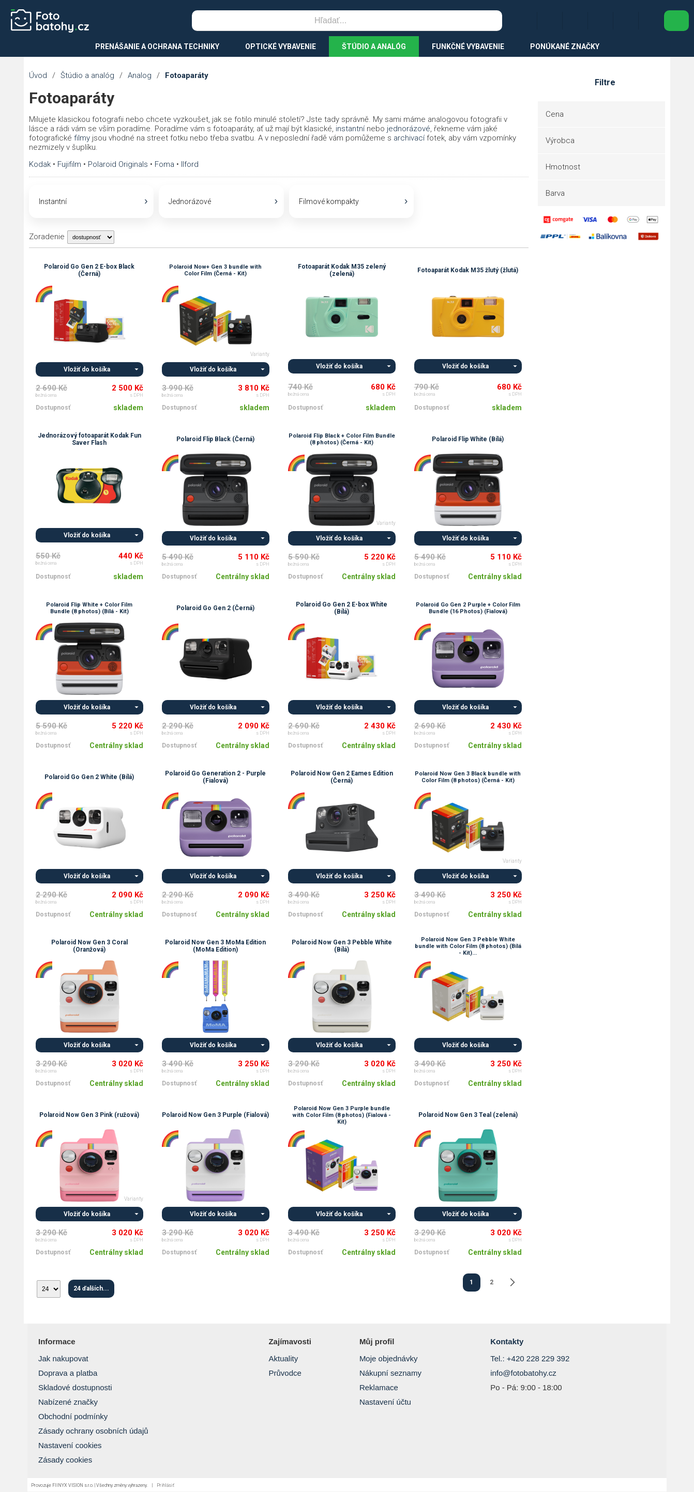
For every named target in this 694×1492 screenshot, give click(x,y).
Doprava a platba (67, 1373)
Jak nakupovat (63, 1359)
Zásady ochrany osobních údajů (93, 1431)
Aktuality (283, 1359)
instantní (350, 128)
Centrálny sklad (242, 577)
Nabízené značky (68, 1402)
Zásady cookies (65, 1460)
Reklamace (378, 1388)
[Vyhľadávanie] (330, 20)
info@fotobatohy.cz (523, 1373)
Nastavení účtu (385, 1402)
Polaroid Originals (118, 164)
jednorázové (408, 128)
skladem (128, 408)
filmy (82, 138)
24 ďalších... (91, 1289)
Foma (164, 164)
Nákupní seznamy (390, 1373)
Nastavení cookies (70, 1445)
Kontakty (506, 1342)
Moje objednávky (388, 1359)
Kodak (40, 164)
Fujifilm (69, 164)
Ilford (190, 164)
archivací (409, 138)
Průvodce (284, 1373)
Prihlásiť (165, 1485)
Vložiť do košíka (87, 370)
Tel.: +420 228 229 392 (529, 1359)
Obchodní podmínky (73, 1416)
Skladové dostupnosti (75, 1388)
